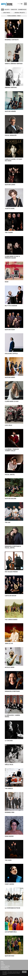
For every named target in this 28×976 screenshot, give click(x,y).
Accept (24, 971)
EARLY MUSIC (6, 12)
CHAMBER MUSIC (22, 9)
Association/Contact (5, 969)
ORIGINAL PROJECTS (20, 12)
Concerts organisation (5, 966)
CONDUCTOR (14, 9)
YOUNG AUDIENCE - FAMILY (14, 16)
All (2, 9)
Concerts (3, 964)
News (2, 961)
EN (21, 4)
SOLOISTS (7, 9)
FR (18, 4)
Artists (2, 963)
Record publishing (5, 967)
